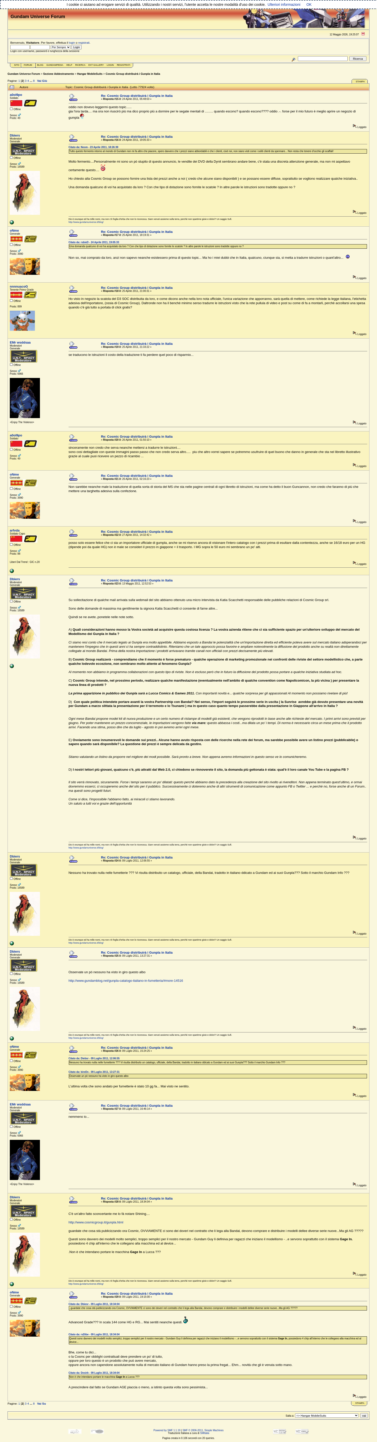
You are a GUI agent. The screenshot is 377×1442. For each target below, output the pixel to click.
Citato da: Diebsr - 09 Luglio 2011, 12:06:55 (94, 1058)
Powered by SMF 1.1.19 (166, 1430)
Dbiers (15, 135)
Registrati (123, 65)
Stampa (360, 81)
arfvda (15, 530)
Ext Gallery (96, 65)
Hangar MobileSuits (89, 73)
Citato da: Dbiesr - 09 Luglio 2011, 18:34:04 (94, 1304)
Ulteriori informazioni (284, 5)
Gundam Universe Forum (24, 73)
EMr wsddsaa (20, 342)
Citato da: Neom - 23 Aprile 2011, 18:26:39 (93, 147)
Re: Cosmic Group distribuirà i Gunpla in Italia (137, 96)
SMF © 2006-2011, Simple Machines (203, 1430)
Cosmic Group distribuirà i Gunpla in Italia (132, 73)
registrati (84, 42)
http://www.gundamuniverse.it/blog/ (86, 222)
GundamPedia (54, 65)
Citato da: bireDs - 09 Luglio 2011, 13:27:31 (94, 1072)
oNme (14, 230)
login (72, 42)
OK (309, 5)
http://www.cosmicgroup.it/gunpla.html (96, 1222)
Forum (28, 65)
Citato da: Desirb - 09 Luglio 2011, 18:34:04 (94, 1372)
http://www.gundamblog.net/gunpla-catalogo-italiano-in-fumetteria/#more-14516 (126, 980)
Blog (40, 65)
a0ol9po (16, 95)
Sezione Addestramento (58, 73)
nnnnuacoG (19, 286)
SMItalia (204, 1433)
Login (110, 65)
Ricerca (80, 65)
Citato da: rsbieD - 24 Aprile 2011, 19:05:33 (94, 242)
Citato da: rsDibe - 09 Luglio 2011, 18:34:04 (94, 1334)
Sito (16, 65)
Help (69, 65)
